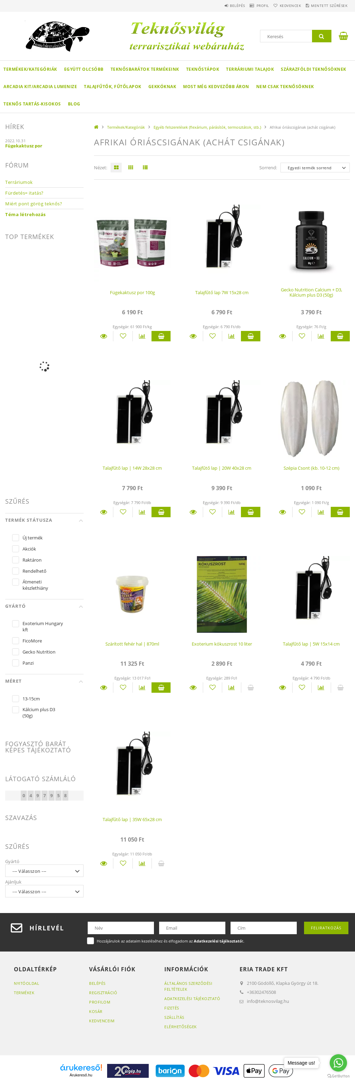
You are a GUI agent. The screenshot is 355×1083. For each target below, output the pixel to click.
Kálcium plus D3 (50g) (39, 712)
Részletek (103, 336)
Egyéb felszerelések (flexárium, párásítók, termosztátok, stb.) (207, 127)
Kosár (96, 1011)
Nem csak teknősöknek (285, 86)
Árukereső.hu (81, 1075)
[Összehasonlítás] (142, 336)
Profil (248, 5)
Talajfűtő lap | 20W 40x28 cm (221, 468)
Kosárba (161, 336)
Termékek (24, 992)
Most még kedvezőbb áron (216, 86)
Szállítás (174, 1017)
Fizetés (171, 1007)
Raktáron (32, 560)
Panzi (28, 663)
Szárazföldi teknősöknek (313, 69)
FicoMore (32, 641)
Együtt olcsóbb (84, 69)
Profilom (99, 1002)
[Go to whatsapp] (338, 1063)
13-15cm (31, 699)
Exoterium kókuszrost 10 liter (222, 644)
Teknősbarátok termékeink (145, 69)
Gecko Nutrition (39, 652)
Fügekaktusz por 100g (132, 292)
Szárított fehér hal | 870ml (132, 644)
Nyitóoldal (26, 983)
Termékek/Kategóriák (30, 69)
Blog (74, 104)
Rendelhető (34, 571)
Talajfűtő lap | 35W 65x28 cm (132, 819)
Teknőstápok (202, 69)
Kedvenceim (101, 1020)
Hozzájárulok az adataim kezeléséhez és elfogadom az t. (170, 941)
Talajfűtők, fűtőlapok (112, 86)
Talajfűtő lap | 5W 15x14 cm (311, 644)
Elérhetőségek (180, 1026)
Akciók (29, 549)
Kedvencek (282, 5)
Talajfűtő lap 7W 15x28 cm (222, 292)
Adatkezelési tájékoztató (192, 998)
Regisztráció (103, 992)
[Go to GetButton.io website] (338, 1076)
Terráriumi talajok (250, 69)
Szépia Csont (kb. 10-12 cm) (311, 468)
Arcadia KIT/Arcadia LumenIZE (40, 86)
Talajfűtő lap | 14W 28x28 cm (132, 468)
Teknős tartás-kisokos (32, 104)
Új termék (33, 538)
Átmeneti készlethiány (35, 585)
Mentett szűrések (326, 5)
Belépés (217, 5)
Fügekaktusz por (23, 145)
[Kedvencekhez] (122, 336)
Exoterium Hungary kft (43, 626)
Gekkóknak (162, 86)
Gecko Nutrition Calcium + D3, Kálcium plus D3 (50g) (311, 292)
